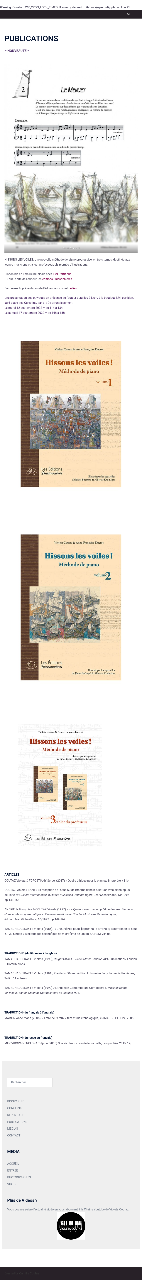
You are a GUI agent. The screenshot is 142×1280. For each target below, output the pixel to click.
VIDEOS (12, 1184)
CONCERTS (14, 1108)
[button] (128, 14)
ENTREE (12, 1170)
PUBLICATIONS (17, 1122)
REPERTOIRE (15, 1115)
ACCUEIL (13, 1163)
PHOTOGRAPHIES (19, 1177)
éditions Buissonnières (57, 279)
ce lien (73, 288)
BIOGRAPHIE (15, 1101)
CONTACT (14, 1135)
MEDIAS (12, 1128)
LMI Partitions (62, 274)
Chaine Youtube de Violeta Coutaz (106, 1209)
